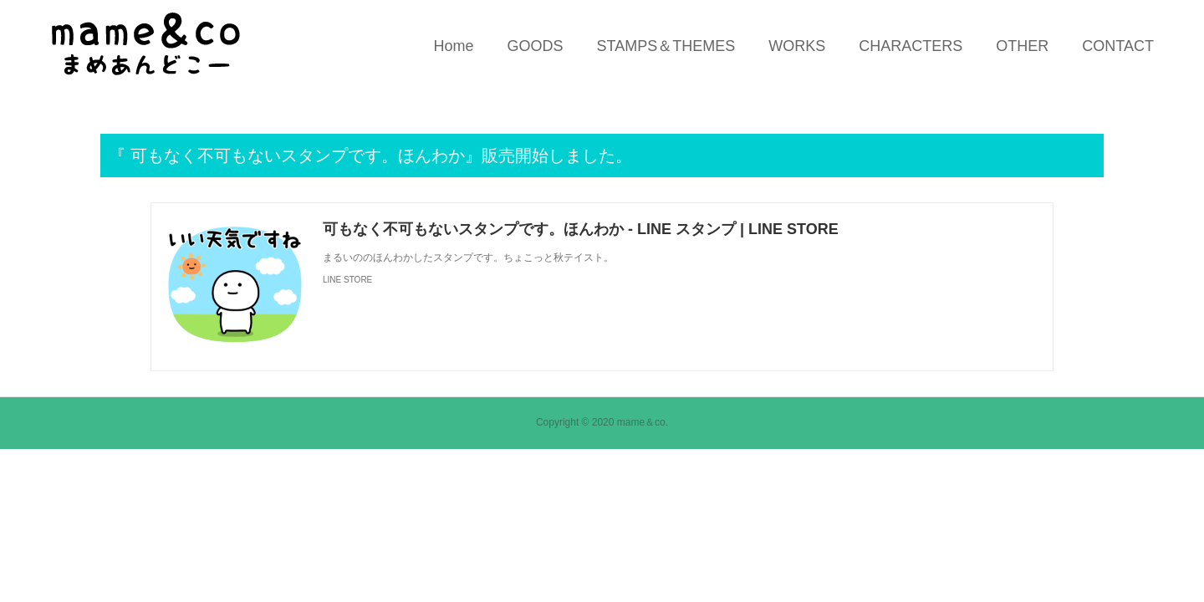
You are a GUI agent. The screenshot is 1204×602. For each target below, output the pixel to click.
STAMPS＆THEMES (666, 46)
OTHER (1022, 46)
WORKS (796, 46)
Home (454, 46)
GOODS (536, 46)
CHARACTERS (910, 46)
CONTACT (1118, 46)
